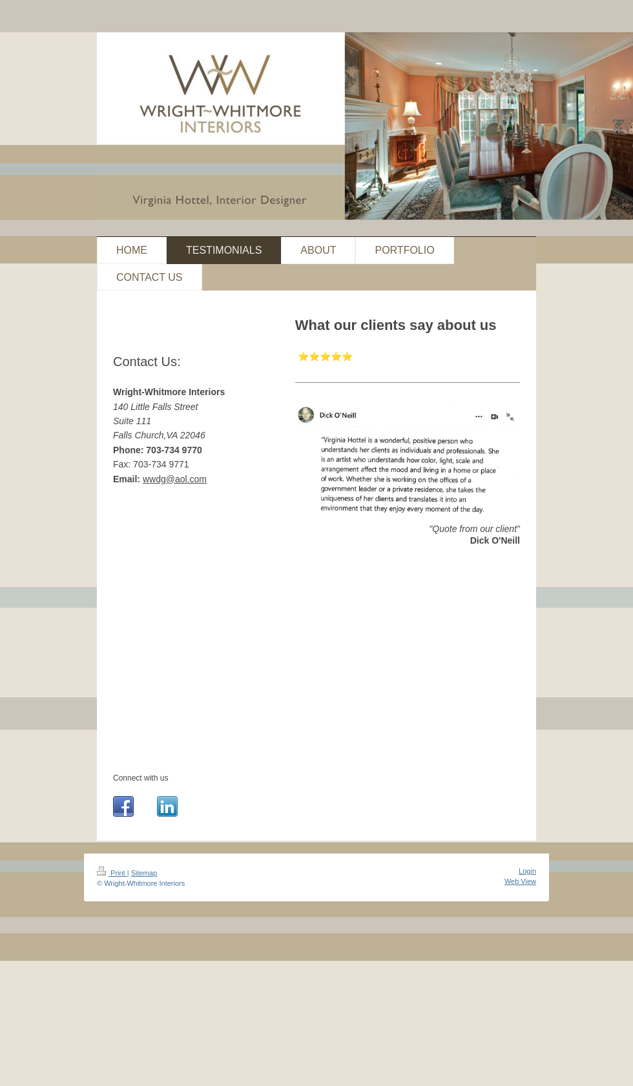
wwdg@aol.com (175, 479)
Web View (520, 881)
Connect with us (140, 778)
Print (112, 873)
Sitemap (144, 873)
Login (527, 871)
